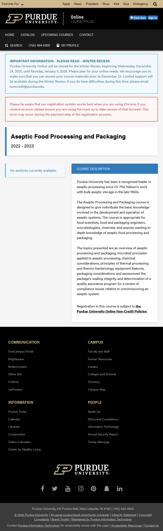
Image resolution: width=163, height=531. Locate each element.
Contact (86, 34)
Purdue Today (17, 411)
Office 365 (15, 374)
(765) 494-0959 (39, 45)
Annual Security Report (103, 434)
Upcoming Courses (57, 34)
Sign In (153, 18)
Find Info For (13, 3)
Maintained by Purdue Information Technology (101, 519)
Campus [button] (95, 342)
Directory (94, 381)
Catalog (28, 34)
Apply (66, 3)
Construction (16, 434)
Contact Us (151, 525)
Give (126, 3)
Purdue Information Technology (39, 525)
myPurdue (15, 389)
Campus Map (96, 389)
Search (13, 45)
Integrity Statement (124, 515)
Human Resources (100, 359)
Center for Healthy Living (24, 449)
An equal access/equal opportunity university (80, 515)
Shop (106, 3)
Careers (93, 366)
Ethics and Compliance (103, 419)
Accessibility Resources (126, 525)
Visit (116, 3)
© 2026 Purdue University (31, 515)
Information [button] (20, 402)
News (78, 3)
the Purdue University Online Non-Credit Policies (112, 309)
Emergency (140, 3)
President (92, 3)
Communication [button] (24, 342)
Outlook (13, 381)
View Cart (138, 18)
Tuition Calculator (19, 442)
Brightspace (16, 359)
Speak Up (94, 411)
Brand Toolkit (60, 519)
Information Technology (103, 426)
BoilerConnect (17, 366)
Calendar (14, 419)
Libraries (14, 426)
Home (9, 34)
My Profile (67, 45)
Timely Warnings (99, 442)
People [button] (95, 402)
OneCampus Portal (20, 351)
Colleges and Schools (102, 374)
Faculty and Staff (99, 351)
